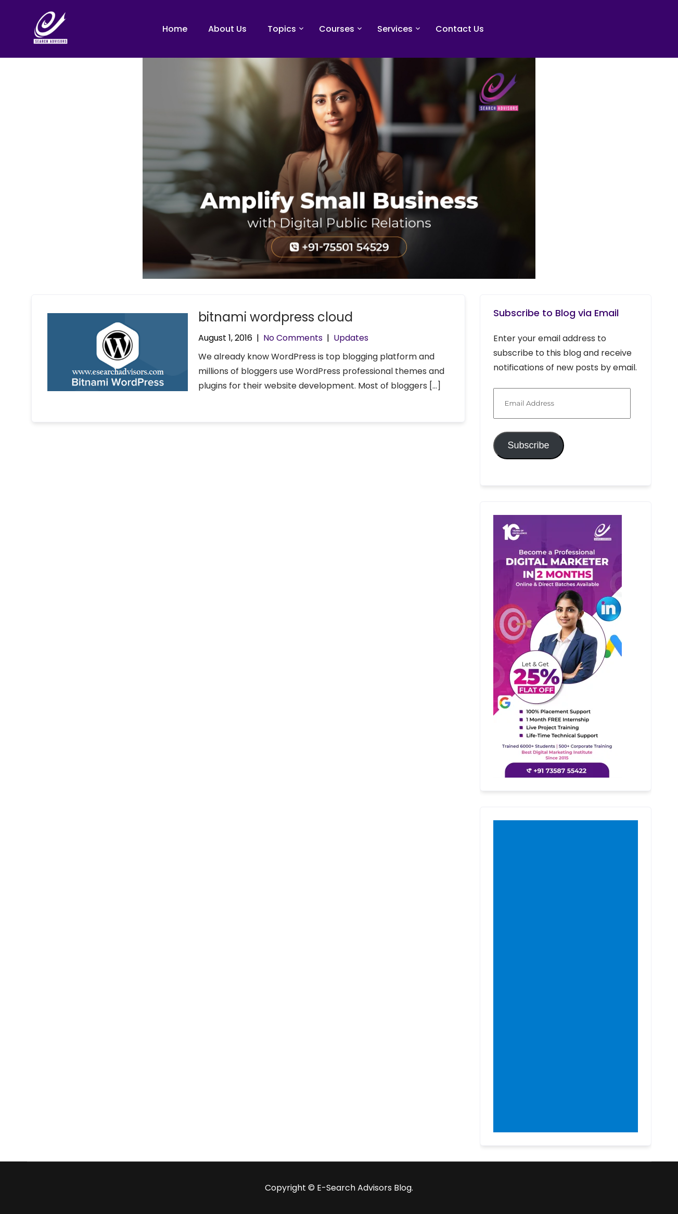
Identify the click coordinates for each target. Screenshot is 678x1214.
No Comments (293, 338)
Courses (336, 29)
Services (395, 29)
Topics (281, 29)
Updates (351, 338)
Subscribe (528, 445)
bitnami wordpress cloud (275, 317)
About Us (227, 29)
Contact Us (460, 29)
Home (174, 29)
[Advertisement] (567, 977)
